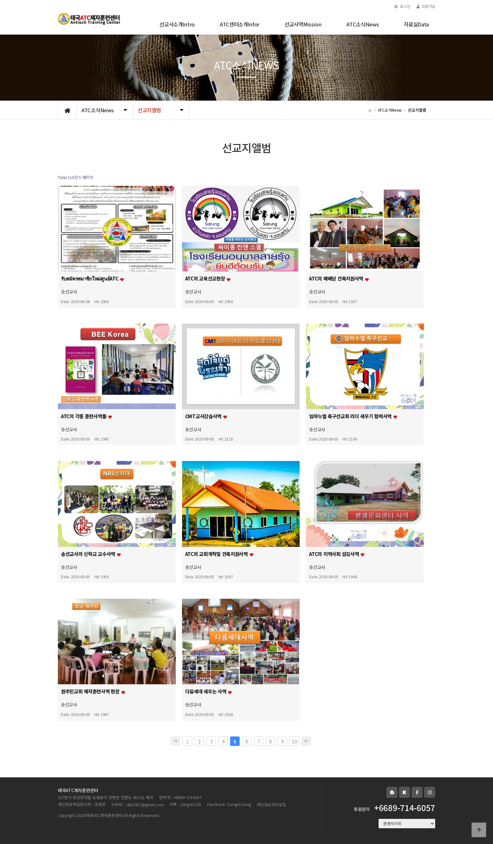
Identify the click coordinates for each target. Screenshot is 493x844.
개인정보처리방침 (271, 805)
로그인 (402, 6)
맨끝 (306, 741)
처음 (175, 741)
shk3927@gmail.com (145, 805)
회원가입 (426, 6)
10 (294, 741)
